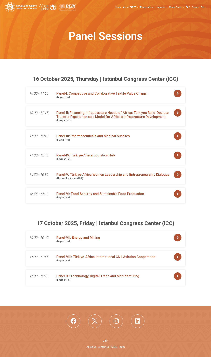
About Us (91, 347)
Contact (195, 7)
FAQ (188, 7)
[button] (137, 7)
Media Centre (175, 7)
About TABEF (129, 7)
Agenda (161, 7)
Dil (202, 7)
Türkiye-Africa (146, 7)
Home (118, 7)
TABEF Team (118, 347)
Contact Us (103, 347)
